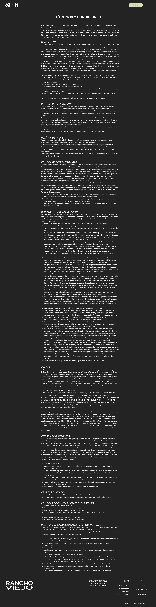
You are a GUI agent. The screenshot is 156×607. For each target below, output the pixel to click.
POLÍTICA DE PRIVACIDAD (123, 603)
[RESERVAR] (136, 5)
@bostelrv (125, 591)
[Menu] (148, 5)
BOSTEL (144, 585)
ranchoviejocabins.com (68, 25)
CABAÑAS (144, 581)
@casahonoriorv (122, 594)
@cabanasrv (124, 589)
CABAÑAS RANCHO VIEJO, (98, 581)
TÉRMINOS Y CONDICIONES (140, 603)
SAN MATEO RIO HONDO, (98, 583)
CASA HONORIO (141, 590)
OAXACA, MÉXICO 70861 (98, 586)
